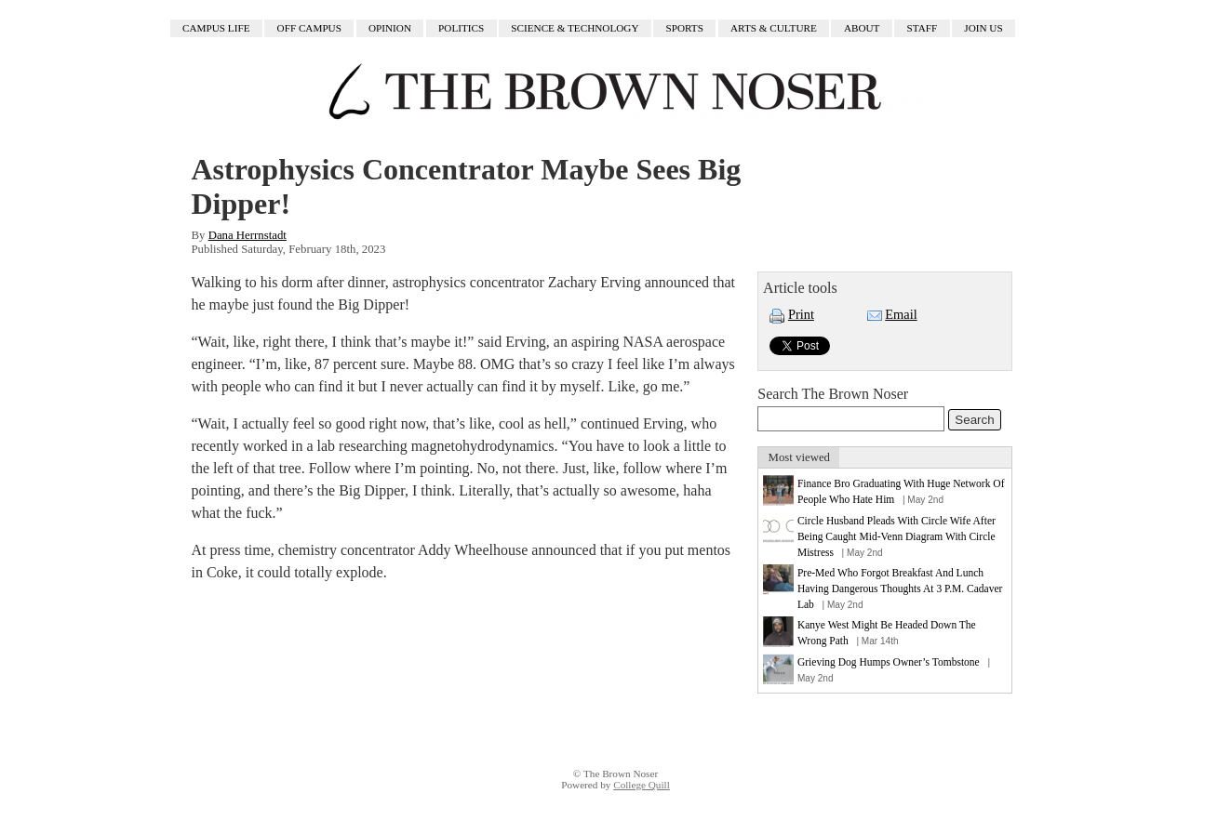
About (862, 28)
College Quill (641, 784)
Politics (461, 28)
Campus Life (215, 28)
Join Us (983, 28)
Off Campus (309, 28)
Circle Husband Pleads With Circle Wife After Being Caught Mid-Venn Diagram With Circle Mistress (896, 536)
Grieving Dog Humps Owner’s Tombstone (888, 662)
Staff (922, 28)
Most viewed (799, 457)
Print (801, 314)
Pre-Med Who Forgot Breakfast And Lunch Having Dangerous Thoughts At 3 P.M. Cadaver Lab (899, 588)
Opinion (389, 28)
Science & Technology (574, 28)
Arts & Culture (773, 28)
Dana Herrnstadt (247, 235)
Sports (684, 28)
